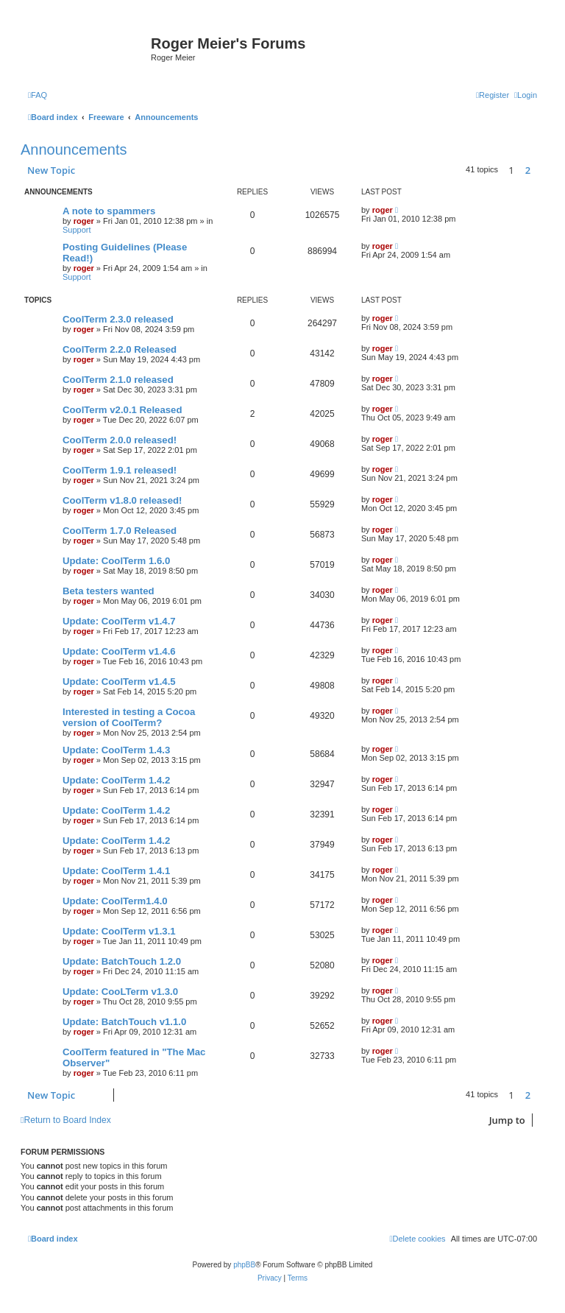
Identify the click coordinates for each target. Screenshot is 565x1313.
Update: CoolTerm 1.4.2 (116, 780)
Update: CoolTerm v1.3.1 (119, 931)
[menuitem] (37, 95)
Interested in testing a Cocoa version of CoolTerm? (129, 717)
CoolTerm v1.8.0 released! (122, 500)
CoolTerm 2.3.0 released (118, 319)
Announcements (74, 149)
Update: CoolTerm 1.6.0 (116, 560)
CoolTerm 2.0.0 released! (120, 440)
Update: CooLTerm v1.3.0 (120, 991)
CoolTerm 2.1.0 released (118, 379)
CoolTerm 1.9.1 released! (120, 470)
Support (77, 229)
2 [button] (527, 170)
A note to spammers (109, 211)
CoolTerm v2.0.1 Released (122, 409)
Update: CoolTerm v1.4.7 (119, 621)
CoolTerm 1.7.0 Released (120, 530)
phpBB (244, 1265)
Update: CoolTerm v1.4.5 (119, 681)
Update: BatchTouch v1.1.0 (124, 1021)
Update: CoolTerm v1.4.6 (119, 651)
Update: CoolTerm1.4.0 (115, 901)
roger (84, 221)
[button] (540, 170)
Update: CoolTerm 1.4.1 (116, 870)
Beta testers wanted (108, 590)
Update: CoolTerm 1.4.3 (116, 750)
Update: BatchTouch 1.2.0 (122, 961)
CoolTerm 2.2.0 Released (120, 349)
